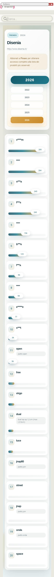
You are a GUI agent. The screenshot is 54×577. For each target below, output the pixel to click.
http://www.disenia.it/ (17, 48)
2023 (27, 97)
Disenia (14, 42)
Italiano (6, 4)
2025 (27, 112)
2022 (27, 89)
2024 (27, 104)
